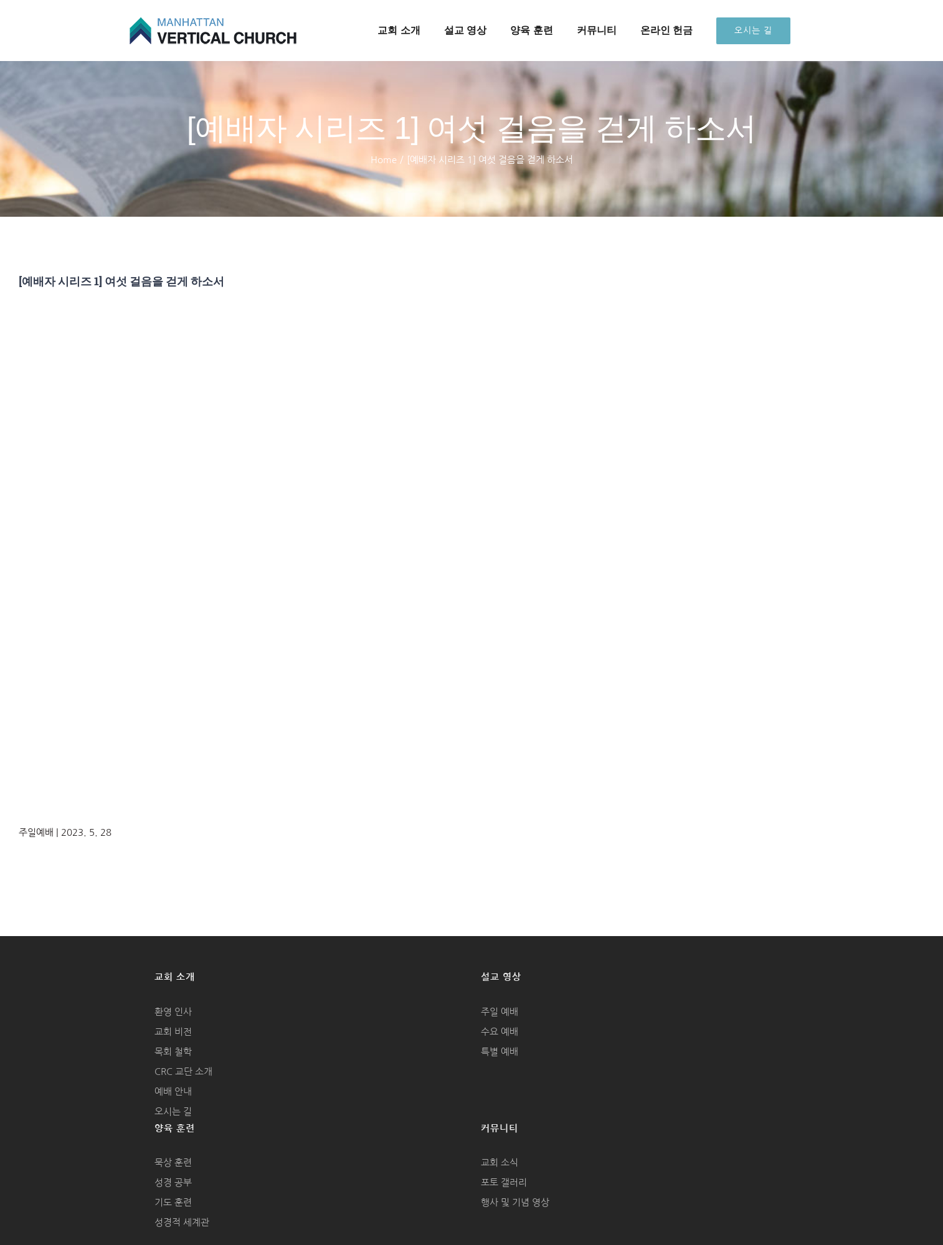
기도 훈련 (173, 1202)
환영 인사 (173, 1011)
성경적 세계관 (181, 1222)
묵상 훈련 (173, 1162)
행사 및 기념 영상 (515, 1202)
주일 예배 (499, 1011)
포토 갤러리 (504, 1182)
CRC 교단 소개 (183, 1071)
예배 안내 (173, 1091)
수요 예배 (499, 1031)
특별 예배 (499, 1051)
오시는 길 (173, 1111)
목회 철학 (173, 1051)
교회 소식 (499, 1162)
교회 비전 (173, 1031)
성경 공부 (173, 1182)
